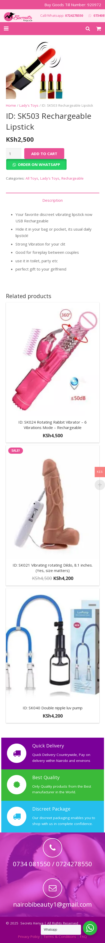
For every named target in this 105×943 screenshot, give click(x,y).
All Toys (32, 178)
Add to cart (44, 153)
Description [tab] (52, 200)
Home (11, 105)
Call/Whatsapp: (61, 15)
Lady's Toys (28, 105)
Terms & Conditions (60, 936)
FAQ (83, 936)
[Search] (88, 28)
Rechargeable (72, 178)
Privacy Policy (29, 936)
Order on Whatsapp (39, 164)
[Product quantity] (13, 153)
